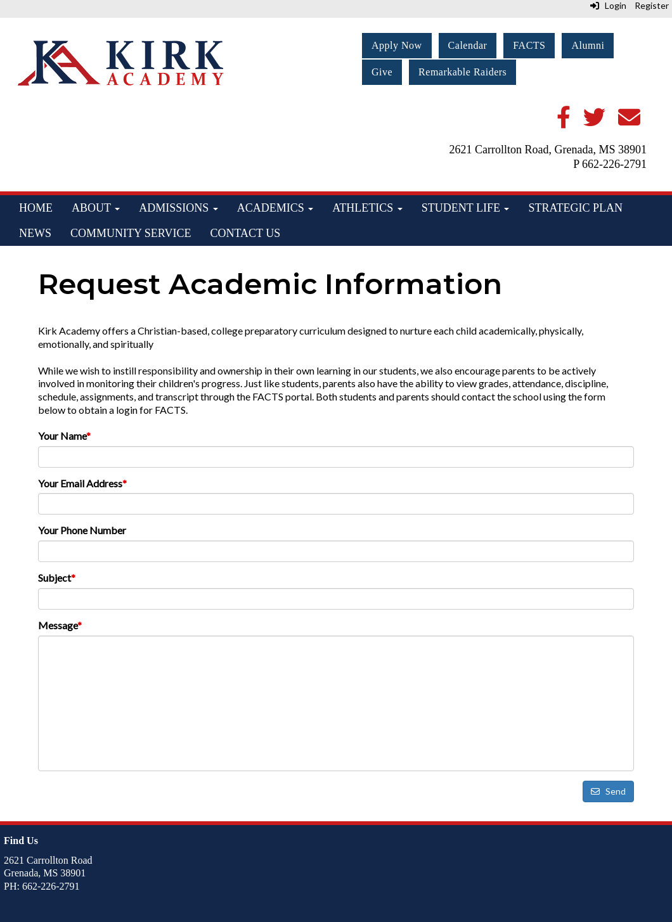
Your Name (64, 436)
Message (60, 625)
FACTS (529, 45)
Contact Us (245, 233)
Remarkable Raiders (462, 72)
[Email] (629, 122)
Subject (56, 578)
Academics (275, 208)
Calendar (468, 45)
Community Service (130, 233)
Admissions (178, 208)
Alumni (587, 45)
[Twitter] (594, 122)
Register (652, 5)
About (96, 208)
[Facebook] (563, 122)
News (35, 233)
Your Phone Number (82, 530)
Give (382, 72)
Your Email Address (82, 483)
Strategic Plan (575, 208)
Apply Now (397, 45)
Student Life (466, 208)
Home (36, 208)
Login (608, 5)
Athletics (367, 208)
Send (608, 791)
